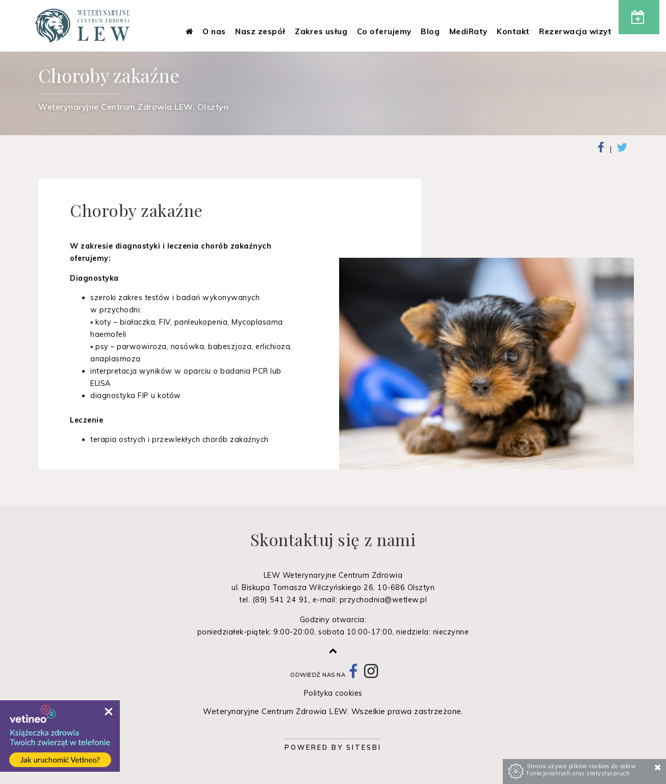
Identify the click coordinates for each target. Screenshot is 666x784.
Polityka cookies (333, 693)
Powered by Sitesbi (333, 747)
